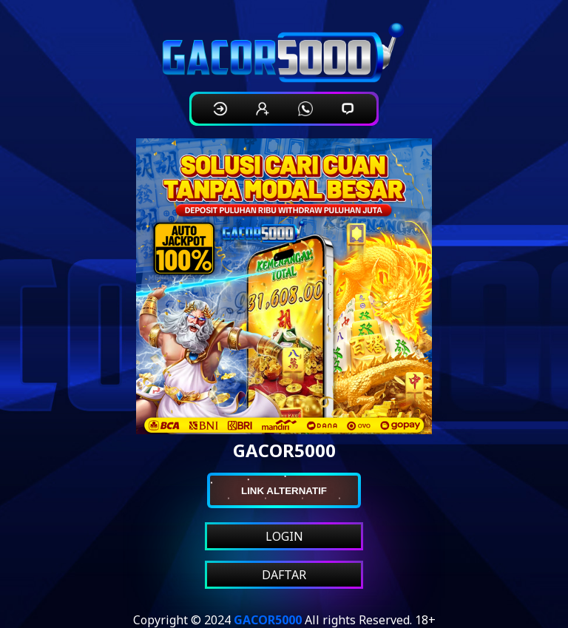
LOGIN (284, 536)
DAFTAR (284, 575)
